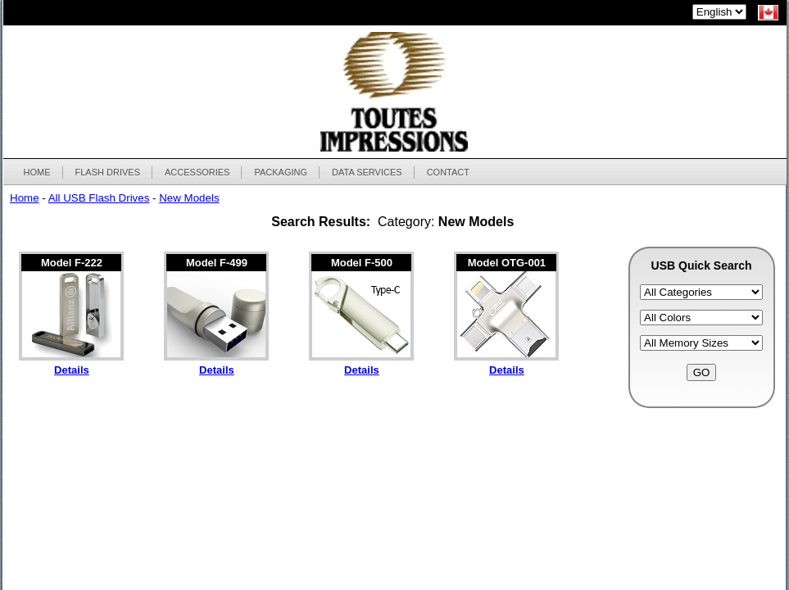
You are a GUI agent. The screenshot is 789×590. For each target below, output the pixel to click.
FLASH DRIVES (107, 172)
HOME (37, 172)
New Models (189, 198)
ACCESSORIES (197, 172)
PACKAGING (280, 172)
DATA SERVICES (367, 172)
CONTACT (448, 172)
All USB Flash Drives (99, 198)
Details (71, 370)
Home (24, 198)
